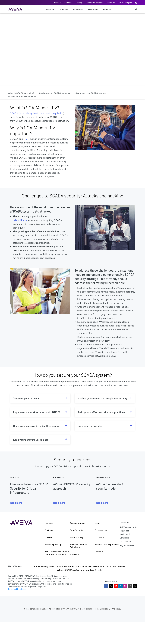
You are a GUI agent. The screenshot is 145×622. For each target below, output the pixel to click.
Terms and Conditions (17, 589)
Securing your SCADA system (90, 93)
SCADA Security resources (22, 96)
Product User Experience (107, 544)
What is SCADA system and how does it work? (79, 570)
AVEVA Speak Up (53, 544)
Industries (78, 9)
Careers (48, 537)
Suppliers (74, 554)
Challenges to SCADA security (54, 93)
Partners (57, 2)
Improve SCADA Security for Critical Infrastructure (100, 566)
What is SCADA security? (21, 93)
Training (79, 2)
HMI (26, 138)
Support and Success (94, 2)
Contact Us (110, 2)
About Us (107, 9)
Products (63, 9)
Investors (49, 523)
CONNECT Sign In (125, 2)
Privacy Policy (76, 537)
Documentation (77, 523)
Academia (68, 2)
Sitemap (99, 551)
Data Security (76, 530)
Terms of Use (101, 530)
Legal (97, 523)
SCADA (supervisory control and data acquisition (36, 113)
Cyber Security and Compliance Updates (54, 566)
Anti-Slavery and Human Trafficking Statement (57, 553)
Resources (93, 9)
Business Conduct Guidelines (78, 545)
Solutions (50, 9)
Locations (99, 537)
